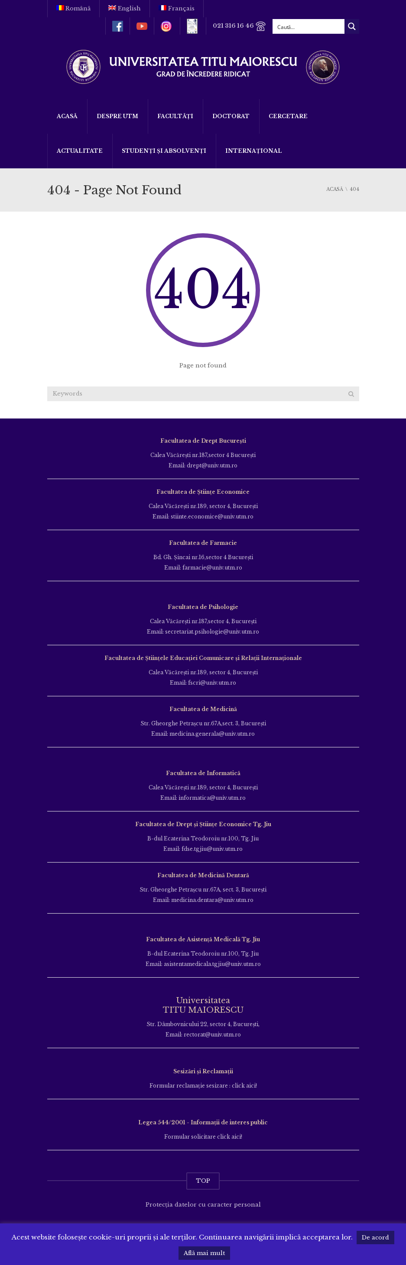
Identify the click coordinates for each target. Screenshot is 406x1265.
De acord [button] (375, 1237)
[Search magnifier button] (351, 26)
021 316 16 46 (239, 26)
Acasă (67, 116)
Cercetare (288, 116)
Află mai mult (204, 1253)
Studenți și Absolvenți (164, 151)
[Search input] (309, 26)
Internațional (253, 151)
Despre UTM (117, 116)
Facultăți (175, 116)
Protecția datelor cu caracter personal (203, 1204)
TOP (203, 1181)
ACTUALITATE (80, 151)
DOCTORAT (231, 116)
